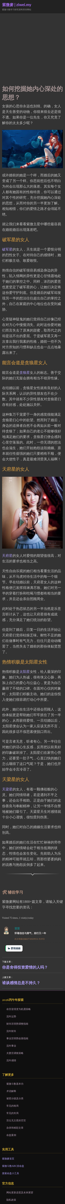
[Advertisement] (32, 47)
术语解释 (11, 1091)
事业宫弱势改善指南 (17, 1038)
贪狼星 (24, 372)
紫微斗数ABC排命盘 (13, 1166)
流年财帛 (11, 1031)
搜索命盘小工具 (10, 1173)
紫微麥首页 (8, 1158)
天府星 (7, 556)
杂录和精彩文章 (14, 1127)
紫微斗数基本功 (14, 1083)
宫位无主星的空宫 (16, 1120)
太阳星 (24, 672)
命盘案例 (11, 1135)
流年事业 (11, 1045)
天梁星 (7, 789)
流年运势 (11, 1016)
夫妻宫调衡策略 (14, 1053)
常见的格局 (12, 1105)
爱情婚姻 (15, 948)
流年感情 (11, 1060)
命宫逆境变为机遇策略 (18, 1009)
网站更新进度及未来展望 (19, 1192)
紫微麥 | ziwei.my (16, 4)
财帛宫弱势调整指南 (17, 1023)
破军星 (7, 249)
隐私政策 (11, 1199)
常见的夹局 (12, 1113)
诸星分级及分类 (14, 1098)
